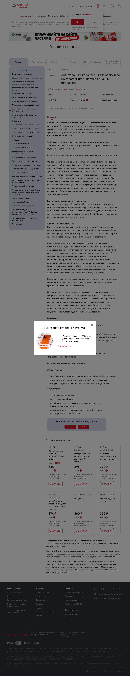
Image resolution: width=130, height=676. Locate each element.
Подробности (64, 346)
